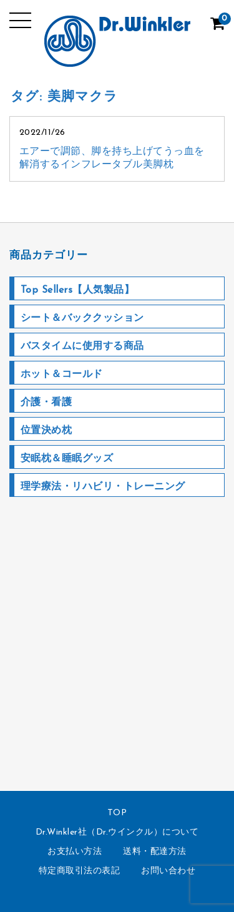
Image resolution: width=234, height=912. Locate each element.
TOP (117, 813)
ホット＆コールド (62, 375)
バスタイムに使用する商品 (82, 346)
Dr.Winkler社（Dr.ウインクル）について (117, 832)
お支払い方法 (74, 851)
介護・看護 (46, 403)
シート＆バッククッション (82, 318)
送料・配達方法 (155, 851)
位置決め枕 (46, 431)
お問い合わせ (168, 871)
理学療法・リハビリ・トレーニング (103, 487)
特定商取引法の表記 (79, 871)
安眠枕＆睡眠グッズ (67, 459)
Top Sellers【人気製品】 (78, 290)
